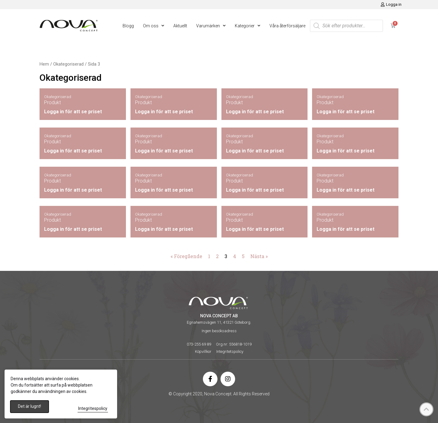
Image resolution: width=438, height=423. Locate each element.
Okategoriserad (68, 64)
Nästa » (259, 256)
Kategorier (247, 25)
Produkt (52, 102)
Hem (44, 64)
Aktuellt (180, 25)
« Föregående (186, 256)
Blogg (128, 25)
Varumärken (211, 25)
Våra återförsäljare (287, 25)
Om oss (153, 25)
